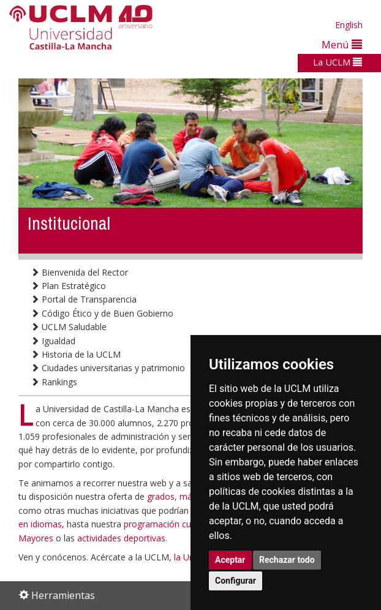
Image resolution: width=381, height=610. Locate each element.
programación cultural (167, 524)
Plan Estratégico (68, 286)
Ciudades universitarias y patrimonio (108, 368)
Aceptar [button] (230, 560)
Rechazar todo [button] (287, 560)
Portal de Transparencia (84, 299)
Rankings (54, 382)
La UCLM (337, 62)
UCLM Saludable (69, 327)
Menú (342, 44)
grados (161, 496)
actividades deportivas (121, 538)
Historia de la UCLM (76, 354)
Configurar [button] (235, 581)
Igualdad (53, 341)
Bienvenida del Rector (79, 272)
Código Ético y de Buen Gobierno (102, 313)
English (349, 25)
